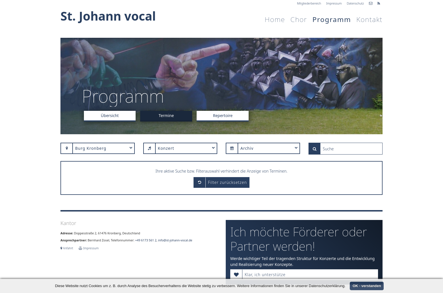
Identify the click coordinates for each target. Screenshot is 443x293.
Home (275, 19)
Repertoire (223, 115)
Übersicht (110, 115)
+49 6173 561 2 (145, 240)
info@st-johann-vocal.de (175, 240)
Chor (298, 19)
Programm (331, 19)
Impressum (334, 3)
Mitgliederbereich (309, 3)
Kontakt (369, 19)
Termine (166, 115)
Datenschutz (355, 3)
